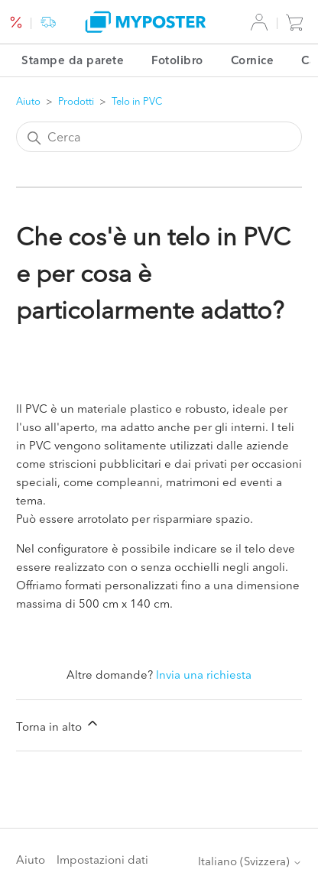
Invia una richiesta (203, 674)
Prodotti (76, 101)
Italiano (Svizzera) (250, 861)
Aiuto (28, 101)
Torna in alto (58, 724)
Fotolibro (177, 60)
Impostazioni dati (102, 859)
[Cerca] (159, 137)
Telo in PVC (137, 101)
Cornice (252, 60)
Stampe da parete (72, 60)
